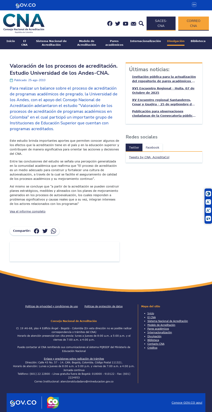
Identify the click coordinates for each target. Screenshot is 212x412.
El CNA (24, 42)
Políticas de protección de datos (103, 306)
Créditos (152, 347)
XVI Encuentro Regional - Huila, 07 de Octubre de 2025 (163, 90)
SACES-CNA (161, 23)
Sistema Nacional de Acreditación (51, 42)
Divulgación (175, 41)
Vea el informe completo (28, 211)
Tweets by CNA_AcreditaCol (149, 157)
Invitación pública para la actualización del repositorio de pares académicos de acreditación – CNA (164, 79)
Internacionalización (145, 41)
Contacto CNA (155, 343)
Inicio (10, 41)
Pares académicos (114, 42)
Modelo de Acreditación (86, 42)
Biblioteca (198, 41)
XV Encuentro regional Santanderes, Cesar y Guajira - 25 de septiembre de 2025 (163, 102)
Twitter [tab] (134, 147)
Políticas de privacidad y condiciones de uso (51, 306)
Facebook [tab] (152, 147)
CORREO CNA (193, 23)
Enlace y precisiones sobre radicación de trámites (74, 358)
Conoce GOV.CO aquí (187, 402)
